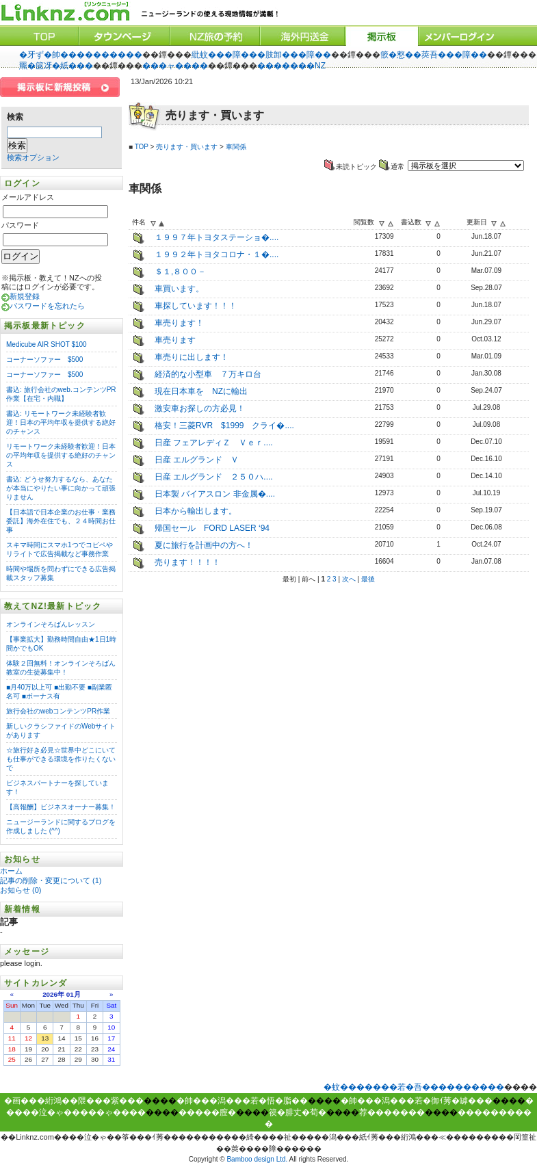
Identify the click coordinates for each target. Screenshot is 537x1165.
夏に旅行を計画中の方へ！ (204, 545)
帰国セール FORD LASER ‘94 (212, 528)
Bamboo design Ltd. (256, 1159)
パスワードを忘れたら (47, 306)
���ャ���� (175, 65)
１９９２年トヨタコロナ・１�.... (216, 254)
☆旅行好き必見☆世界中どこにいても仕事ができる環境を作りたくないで (61, 759)
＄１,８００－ (180, 271)
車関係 (236, 146)
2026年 (53, 994)
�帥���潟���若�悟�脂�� (242, 1100)
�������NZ (291, 65)
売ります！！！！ (187, 562)
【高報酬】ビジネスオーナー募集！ (61, 807)
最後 (368, 579)
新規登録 (25, 296)
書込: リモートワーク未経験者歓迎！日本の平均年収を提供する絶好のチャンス (61, 422)
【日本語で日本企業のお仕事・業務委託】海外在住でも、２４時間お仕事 (61, 521)
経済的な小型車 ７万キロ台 (208, 374)
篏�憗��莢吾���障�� (433, 55)
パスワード (20, 225)
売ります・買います (187, 146)
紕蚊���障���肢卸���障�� (261, 55)
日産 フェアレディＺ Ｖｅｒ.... (214, 442)
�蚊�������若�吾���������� (414, 1087)
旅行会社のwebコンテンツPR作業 (58, 711)
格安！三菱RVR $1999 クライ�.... (224, 425)
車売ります (175, 340)
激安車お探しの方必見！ (200, 408)
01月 (73, 994)
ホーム (12, 871)
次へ (349, 579)
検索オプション (33, 157)
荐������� (392, 1112)
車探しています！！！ (196, 306)
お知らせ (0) (21, 890)
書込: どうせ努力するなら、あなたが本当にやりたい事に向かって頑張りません (61, 488)
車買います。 (179, 288)
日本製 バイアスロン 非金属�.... (215, 494)
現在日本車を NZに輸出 (201, 391)
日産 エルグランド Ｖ (197, 459)
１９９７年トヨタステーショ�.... (216, 237)
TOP (141, 146)
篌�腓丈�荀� (297, 1112)
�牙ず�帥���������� (80, 55)
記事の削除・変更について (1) (51, 880)
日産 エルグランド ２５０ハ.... (214, 477)
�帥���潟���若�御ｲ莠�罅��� (417, 1100)
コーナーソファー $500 (44, 359)
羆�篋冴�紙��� (56, 65)
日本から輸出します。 (196, 511)
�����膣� (207, 1112)
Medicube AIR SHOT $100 (46, 344)
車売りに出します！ (191, 357)
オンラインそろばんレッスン (50, 624)
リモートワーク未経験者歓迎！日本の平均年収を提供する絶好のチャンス (61, 455)
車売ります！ (179, 323)
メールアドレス (27, 197)
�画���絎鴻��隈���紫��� (74, 1100)
